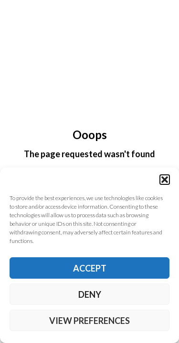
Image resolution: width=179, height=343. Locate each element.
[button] (164, 179)
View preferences (89, 320)
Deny (89, 294)
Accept (89, 268)
